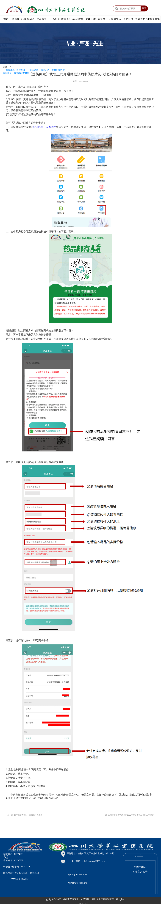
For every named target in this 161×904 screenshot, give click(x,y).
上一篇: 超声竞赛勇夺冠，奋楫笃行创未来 (24, 815)
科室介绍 (67, 19)
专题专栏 (140, 19)
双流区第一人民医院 (44, 127)
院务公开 (104, 19)
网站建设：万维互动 (78, 883)
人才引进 (128, 19)
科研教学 (79, 19)
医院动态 (30, 19)
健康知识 (116, 19)
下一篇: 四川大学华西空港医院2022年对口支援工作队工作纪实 (127, 815)
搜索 (144, 8)
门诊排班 (55, 19)
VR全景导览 (153, 19)
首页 (5, 19)
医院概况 (18, 19)
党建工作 (92, 19)
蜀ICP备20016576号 (77, 875)
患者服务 (43, 19)
